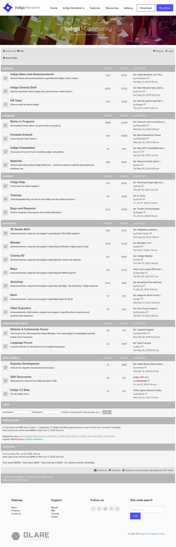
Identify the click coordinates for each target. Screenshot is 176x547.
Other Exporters (20, 308)
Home (53, 8)
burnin (139, 91)
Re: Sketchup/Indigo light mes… (148, 182)
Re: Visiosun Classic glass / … (147, 161)
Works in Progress (22, 121)
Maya (13, 268)
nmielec (140, 367)
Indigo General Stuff (23, 87)
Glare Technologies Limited (152, 533)
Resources (112, 8)
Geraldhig (89, 462)
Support (8, 176)
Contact (54, 516)
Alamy (139, 285)
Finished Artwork (21, 134)
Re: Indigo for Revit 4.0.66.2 (146, 295)
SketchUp (16, 281)
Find (135, 516)
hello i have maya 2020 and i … (148, 269)
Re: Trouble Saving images (146, 208)
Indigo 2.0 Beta (20, 389)
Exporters (9, 223)
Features (95, 8)
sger (138, 298)
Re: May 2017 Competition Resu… (149, 148)
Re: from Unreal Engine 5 (145, 308)
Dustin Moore (142, 233)
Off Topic (16, 100)
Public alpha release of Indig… (147, 390)
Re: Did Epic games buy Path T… (148, 100)
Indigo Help (17, 182)
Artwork (8, 115)
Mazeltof (25, 479)
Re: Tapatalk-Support (143, 329)
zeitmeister (141, 333)
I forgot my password (71, 412)
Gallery (128, 8)
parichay (140, 272)
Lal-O (138, 151)
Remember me (93, 412)
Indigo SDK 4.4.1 (141, 377)
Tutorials (16, 195)
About (14, 507)
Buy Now (164, 8)
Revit (13, 295)
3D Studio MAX (20, 229)
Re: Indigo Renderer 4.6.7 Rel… (148, 74)
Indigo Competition (22, 147)
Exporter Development (24, 363)
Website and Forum (15, 323)
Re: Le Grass (139, 195)
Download (146, 8)
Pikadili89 (141, 125)
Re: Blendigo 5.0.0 (142, 242)
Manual (54, 507)
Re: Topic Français (142, 343)
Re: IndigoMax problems (145, 229)
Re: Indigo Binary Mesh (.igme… (148, 364)
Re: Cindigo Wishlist (143, 256)
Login (6, 405)
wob (138, 259)
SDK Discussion (20, 376)
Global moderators (34, 439)
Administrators (18, 439)
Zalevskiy (141, 312)
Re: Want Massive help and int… (148, 87)
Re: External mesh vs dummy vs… (149, 121)
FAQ (53, 510)
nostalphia (141, 78)
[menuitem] (20, 51)
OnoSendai (141, 380)
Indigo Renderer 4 (73, 8)
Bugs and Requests (23, 208)
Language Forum (21, 342)
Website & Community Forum (29, 329)
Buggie (139, 104)
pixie (138, 164)
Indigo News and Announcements (32, 74)
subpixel (140, 393)
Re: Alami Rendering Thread (147, 135)
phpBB (17, 476)
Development (11, 358)
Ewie (138, 186)
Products (15, 510)
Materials (16, 161)
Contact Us (16, 513)
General (8, 68)
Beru (138, 346)
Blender (15, 242)
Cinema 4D (17, 255)
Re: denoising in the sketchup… (148, 282)
